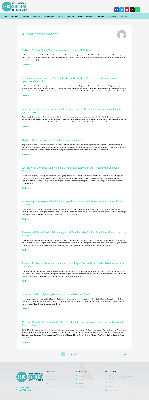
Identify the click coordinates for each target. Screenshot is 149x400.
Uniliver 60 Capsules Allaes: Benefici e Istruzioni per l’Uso (53, 140)
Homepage (112, 16)
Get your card (49, 16)
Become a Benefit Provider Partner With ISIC (29, 388)
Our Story (101, 16)
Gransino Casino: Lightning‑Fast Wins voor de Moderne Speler (56, 294)
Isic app (60, 16)
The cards (14, 16)
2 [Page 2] (67, 354)
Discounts (36, 16)
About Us (123, 16)
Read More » (26, 64)
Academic (25, 16)
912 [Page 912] (75, 354)
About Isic (70, 16)
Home (5, 16)
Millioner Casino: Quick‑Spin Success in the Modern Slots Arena (57, 50)
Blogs (80, 16)
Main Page (90, 16)
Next (126, 354)
